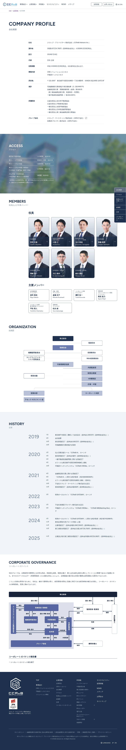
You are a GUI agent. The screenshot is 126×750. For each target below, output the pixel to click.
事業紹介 (39, 685)
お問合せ (100, 696)
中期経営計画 (81, 686)
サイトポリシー (19, 732)
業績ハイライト (81, 702)
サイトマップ (101, 701)
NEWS (99, 688)
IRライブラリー (81, 696)
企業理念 (59, 683)
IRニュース (80, 693)
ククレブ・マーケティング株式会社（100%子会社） (65, 118)
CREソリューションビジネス (45, 688)
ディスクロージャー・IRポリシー (83, 715)
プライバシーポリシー (104, 732)
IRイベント (80, 699)
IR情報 (79, 680)
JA (118, 4)
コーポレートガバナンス (119, 218)
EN (121, 4)
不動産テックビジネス (43, 691)
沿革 (117, 212)
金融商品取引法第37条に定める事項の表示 (40, 732)
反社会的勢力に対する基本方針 (65, 732)
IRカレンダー (81, 708)
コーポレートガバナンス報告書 (21, 662)
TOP (10, 10)
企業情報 (15, 10)
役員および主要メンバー (119, 200)
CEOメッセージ (61, 686)
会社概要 (119, 190)
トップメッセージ (82, 683)
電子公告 (79, 711)
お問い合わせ (108, 4)
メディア (100, 692)
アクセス (119, 194)
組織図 (118, 207)
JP (113, 743)
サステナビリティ (103, 680)
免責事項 (79, 722)
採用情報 (96, 4)
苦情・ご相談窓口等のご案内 (86, 732)
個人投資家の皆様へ (83, 689)
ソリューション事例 (42, 694)
